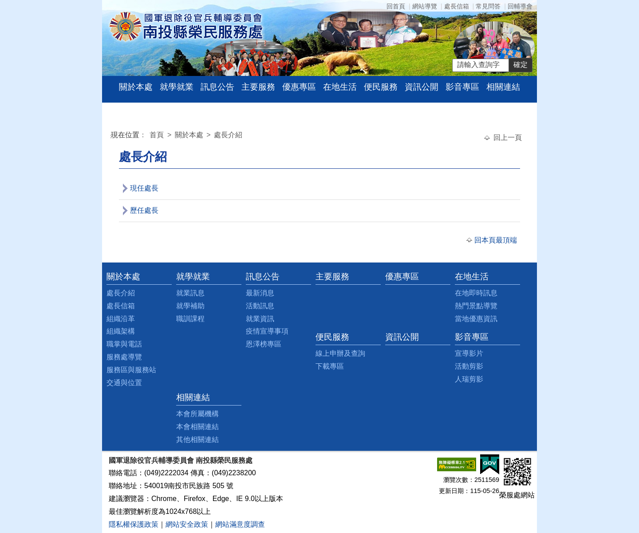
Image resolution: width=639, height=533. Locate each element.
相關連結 (503, 86)
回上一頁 (507, 137)
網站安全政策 (187, 524)
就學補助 (190, 306)
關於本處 (136, 86)
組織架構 (120, 331)
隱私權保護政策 (133, 524)
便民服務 (381, 86)
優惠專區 (299, 86)
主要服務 (258, 86)
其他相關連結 (197, 439)
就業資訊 (260, 318)
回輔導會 (520, 6)
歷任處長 (144, 210)
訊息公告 (217, 86)
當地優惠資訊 (476, 318)
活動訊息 (260, 306)
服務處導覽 (124, 357)
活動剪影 (469, 366)
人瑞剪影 (469, 379)
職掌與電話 (124, 344)
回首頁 (396, 6)
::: (112, 136)
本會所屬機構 (197, 414)
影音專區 (462, 86)
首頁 (158, 135)
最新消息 (260, 293)
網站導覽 (424, 6)
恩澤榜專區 (263, 344)
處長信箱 (456, 6)
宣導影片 (469, 353)
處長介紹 (228, 135)
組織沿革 (120, 318)
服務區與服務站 (131, 370)
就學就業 (176, 86)
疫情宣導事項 (267, 331)
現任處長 (144, 188)
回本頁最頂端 (495, 240)
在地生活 (340, 86)
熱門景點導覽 (476, 306)
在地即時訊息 (476, 293)
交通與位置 (124, 382)
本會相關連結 (197, 426)
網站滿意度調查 (240, 524)
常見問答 (488, 6)
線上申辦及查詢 (340, 353)
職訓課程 (190, 318)
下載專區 (330, 366)
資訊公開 (421, 86)
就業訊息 (190, 293)
